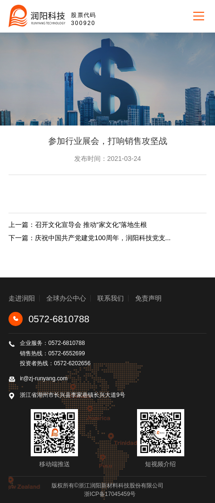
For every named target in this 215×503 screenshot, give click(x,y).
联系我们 (110, 298)
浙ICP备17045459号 (110, 494)
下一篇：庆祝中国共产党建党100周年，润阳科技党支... (90, 238)
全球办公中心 (66, 298)
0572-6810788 (49, 319)
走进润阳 (22, 298)
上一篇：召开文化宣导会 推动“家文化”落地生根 (78, 224)
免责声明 (148, 298)
